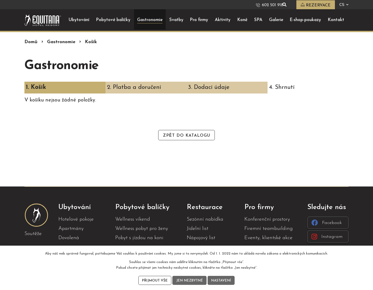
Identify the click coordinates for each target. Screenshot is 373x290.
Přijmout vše (154, 280)
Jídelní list (197, 228)
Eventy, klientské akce (268, 237)
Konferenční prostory (267, 219)
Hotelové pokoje (76, 219)
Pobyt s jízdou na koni (139, 237)
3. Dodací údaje (208, 87)
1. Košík (36, 87)
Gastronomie (61, 41)
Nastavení (222, 280)
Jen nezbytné (189, 280)
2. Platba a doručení (134, 87)
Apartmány (71, 228)
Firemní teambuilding (268, 228)
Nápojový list (201, 237)
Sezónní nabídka (205, 219)
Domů (31, 41)
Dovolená (68, 237)
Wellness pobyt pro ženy (141, 228)
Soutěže (33, 233)
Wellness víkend (132, 219)
